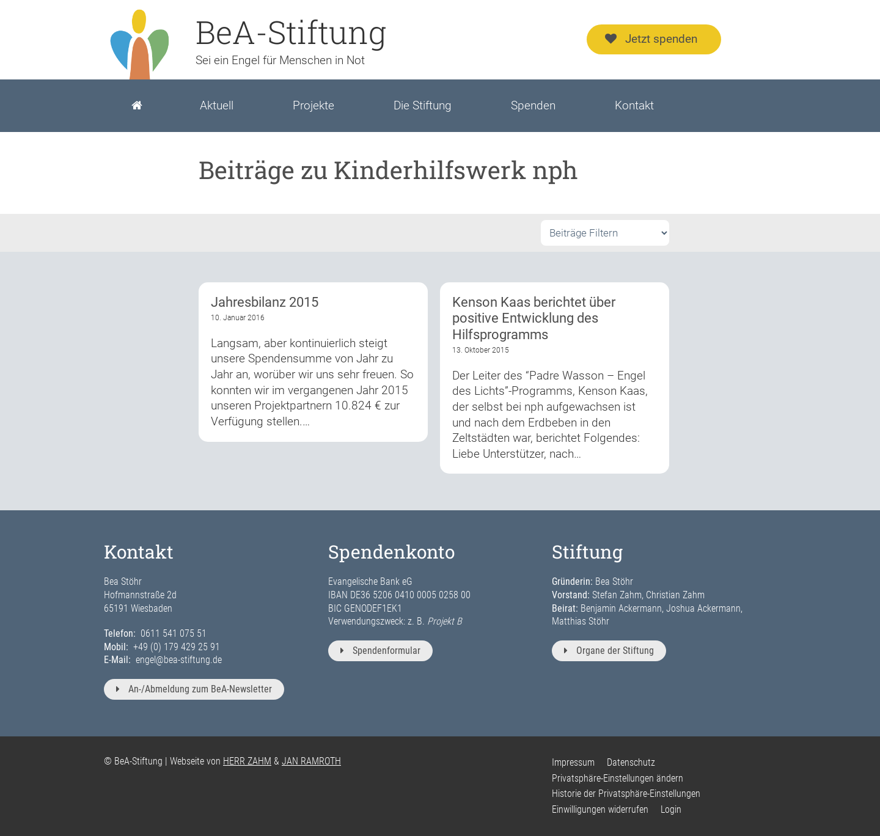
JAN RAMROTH (311, 761)
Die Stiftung (423, 105)
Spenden (533, 105)
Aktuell (216, 105)
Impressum (573, 762)
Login (671, 809)
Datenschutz (631, 762)
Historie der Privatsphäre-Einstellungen (626, 793)
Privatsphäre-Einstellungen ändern (617, 778)
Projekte (313, 105)
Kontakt (634, 105)
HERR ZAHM (247, 761)
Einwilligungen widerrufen (600, 809)
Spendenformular (380, 650)
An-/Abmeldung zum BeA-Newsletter (194, 689)
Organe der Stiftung (609, 650)
